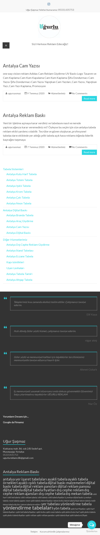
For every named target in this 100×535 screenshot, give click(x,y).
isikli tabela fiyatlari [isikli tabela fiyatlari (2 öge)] (56, 497)
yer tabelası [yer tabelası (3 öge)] (50, 504)
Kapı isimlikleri (15, 262)
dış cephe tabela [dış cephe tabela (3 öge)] (52, 493)
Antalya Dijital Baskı (15, 210)
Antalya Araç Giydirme (19, 221)
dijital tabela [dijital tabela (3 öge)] (13, 490)
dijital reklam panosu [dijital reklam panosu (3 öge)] (74, 486)
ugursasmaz (14, 93)
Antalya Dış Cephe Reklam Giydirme (27, 244)
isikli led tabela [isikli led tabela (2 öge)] (13, 497)
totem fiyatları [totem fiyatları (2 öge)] (47, 501)
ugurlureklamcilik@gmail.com (18, 457)
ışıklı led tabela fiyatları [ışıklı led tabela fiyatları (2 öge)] (26, 512)
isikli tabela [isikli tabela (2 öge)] (42, 497)
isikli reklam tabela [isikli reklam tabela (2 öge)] (29, 497)
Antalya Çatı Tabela (18, 197)
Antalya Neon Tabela (18, 203)
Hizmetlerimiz (58, 93)
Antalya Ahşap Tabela (19, 279)
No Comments (79, 93)
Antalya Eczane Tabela (19, 256)
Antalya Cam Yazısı (21, 65)
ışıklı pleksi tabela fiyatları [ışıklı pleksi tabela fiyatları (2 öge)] (14, 515)
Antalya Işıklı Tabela (18, 185)
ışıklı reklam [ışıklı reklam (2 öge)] (31, 515)
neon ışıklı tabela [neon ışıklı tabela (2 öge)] (33, 501)
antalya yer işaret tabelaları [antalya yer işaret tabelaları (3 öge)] (25, 479)
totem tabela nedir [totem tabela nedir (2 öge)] (88, 501)
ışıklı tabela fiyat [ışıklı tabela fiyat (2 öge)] (62, 515)
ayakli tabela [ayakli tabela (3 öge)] (57, 479)
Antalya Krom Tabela (18, 191)
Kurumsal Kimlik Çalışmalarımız (54, 531)
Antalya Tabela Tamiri (19, 273)
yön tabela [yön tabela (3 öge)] (61, 508)
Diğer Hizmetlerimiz (15, 239)
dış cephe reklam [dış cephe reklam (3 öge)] (70, 490)
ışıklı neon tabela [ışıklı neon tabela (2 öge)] (53, 512)
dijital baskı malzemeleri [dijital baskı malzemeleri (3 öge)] (66, 482)
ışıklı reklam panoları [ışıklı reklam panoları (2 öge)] (46, 515)
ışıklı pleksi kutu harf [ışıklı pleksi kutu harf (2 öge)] (70, 512)
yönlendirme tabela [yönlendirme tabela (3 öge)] (76, 504)
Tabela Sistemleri (13, 169)
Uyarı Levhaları (15, 268)
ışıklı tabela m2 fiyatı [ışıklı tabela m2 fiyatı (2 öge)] (78, 515)
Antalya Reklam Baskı (24, 115)
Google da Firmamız (13, 422)
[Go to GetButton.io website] (91, 531)
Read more (89, 98)
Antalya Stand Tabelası (19, 250)
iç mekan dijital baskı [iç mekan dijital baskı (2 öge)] (74, 497)
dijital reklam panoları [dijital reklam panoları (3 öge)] (39, 486)
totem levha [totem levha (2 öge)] (59, 501)
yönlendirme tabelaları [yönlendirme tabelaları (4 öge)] (28, 508)
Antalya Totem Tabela (19, 179)
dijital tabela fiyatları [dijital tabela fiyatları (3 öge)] (39, 490)
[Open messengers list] (91, 525)
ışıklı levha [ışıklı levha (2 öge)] (41, 512)
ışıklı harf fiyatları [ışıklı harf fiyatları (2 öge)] (78, 509)
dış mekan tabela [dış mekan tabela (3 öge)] (78, 493)
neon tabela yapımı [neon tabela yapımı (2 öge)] (17, 501)
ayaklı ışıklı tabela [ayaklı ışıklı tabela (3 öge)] (32, 482)
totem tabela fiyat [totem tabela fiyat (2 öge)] (71, 501)
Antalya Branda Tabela (19, 215)
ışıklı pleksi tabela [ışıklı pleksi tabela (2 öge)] (88, 512)
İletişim (34, 531)
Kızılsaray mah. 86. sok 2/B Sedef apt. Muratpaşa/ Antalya (22, 450)
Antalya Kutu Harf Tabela (21, 174)
